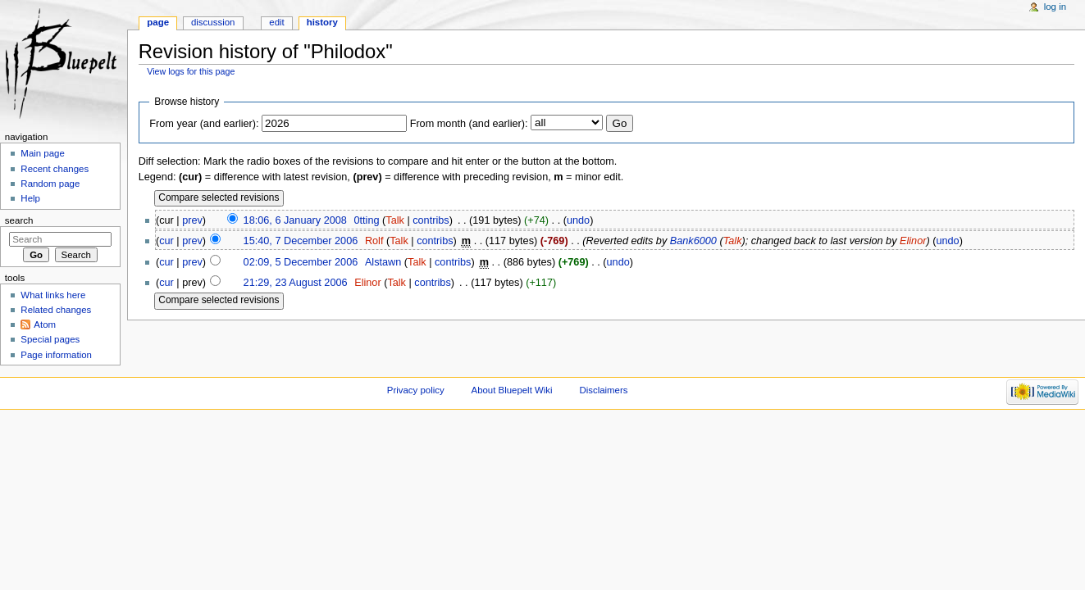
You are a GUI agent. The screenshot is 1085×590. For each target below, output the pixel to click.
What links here (53, 295)
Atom (45, 324)
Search (19, 220)
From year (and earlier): (203, 123)
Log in (1055, 6)
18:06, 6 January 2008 (295, 220)
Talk (394, 220)
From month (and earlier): (469, 123)
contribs (431, 220)
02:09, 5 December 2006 (301, 262)
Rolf (374, 241)
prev (192, 220)
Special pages (50, 339)
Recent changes (55, 169)
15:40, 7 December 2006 (301, 241)
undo (578, 220)
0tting (366, 220)
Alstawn (383, 262)
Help (30, 198)
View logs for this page (191, 71)
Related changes (56, 310)
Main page (43, 153)
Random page (50, 183)
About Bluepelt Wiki (512, 390)
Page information (56, 355)
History (322, 22)
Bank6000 (693, 241)
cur (166, 241)
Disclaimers (603, 390)
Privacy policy (415, 390)
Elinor (913, 241)
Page (158, 22)
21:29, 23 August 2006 (296, 282)
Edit (276, 22)
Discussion (213, 22)
